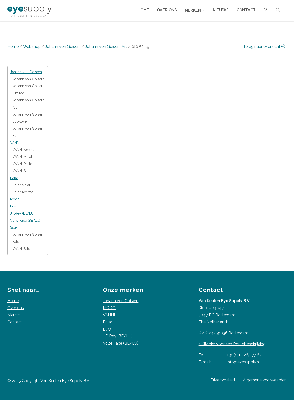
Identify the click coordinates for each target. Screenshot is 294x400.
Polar (107, 322)
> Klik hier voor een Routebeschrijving (232, 344)
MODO (109, 307)
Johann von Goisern (63, 46)
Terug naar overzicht (265, 46)
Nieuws (221, 10)
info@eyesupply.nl (243, 362)
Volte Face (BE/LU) (120, 343)
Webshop (32, 46)
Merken (193, 10)
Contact (246, 10)
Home (143, 10)
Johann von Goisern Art (106, 46)
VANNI (109, 315)
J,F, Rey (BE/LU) (118, 336)
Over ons (167, 10)
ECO (107, 329)
